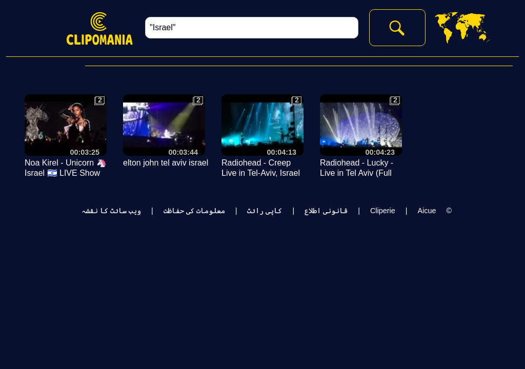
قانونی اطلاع (326, 211)
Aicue (426, 211)
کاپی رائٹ (264, 211)
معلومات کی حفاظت (194, 211)
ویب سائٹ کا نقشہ (111, 211)
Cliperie (382, 211)
